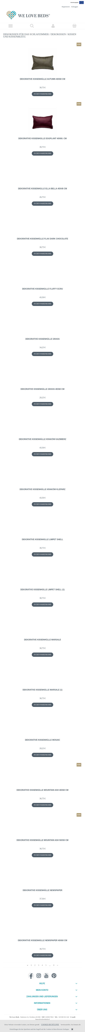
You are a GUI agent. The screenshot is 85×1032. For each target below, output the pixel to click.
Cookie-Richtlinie (50, 1025)
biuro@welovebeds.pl (42, 1019)
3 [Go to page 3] (38, 965)
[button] (10, 26)
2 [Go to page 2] (34, 965)
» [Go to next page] (57, 965)
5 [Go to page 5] (45, 965)
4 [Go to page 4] (42, 965)
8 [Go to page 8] (53, 965)
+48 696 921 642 (64, 1017)
